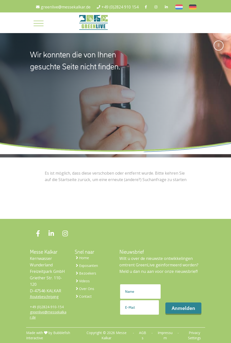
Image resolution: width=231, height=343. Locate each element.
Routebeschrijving (44, 296)
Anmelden (183, 308)
